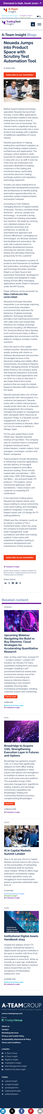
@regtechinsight (11, 1084)
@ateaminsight (11, 1081)
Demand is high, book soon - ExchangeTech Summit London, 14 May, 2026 (21, 3)
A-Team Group (11, 1053)
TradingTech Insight (25, 15)
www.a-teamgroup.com (12, 1013)
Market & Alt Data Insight (9, 15)
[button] (21, 3)
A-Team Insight (11, 1056)
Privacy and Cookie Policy (13, 1036)
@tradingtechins (11, 1088)
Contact (5, 1029)
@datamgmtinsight (13, 1091)
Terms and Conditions (11, 1042)
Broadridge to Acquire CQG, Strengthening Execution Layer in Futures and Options (21, 750)
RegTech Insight (25, 17)
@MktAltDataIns (11, 1094)
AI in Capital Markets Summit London (17, 852)
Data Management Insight (10, 17)
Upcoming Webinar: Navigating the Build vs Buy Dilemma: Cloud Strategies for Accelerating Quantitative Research (21, 643)
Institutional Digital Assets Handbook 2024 (21, 937)
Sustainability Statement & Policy (16, 1039)
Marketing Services (10, 1033)
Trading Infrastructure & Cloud (25, 573)
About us (6, 1026)
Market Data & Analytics (12, 571)
